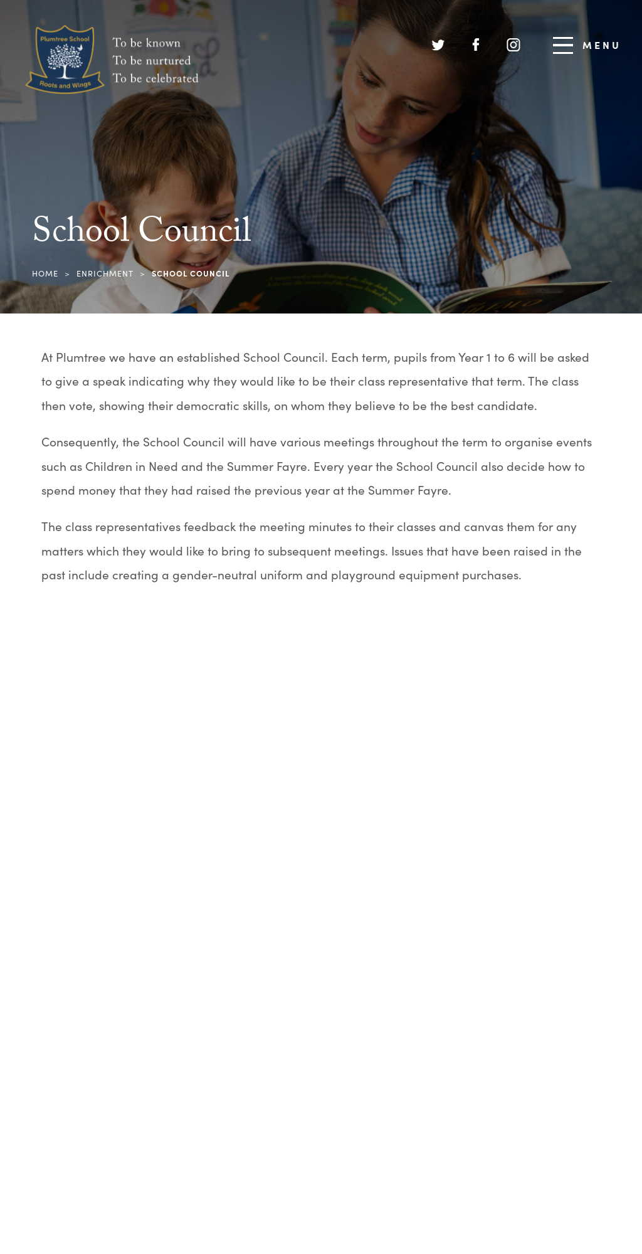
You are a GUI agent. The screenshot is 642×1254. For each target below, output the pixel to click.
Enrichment (105, 273)
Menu (587, 45)
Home (45, 273)
